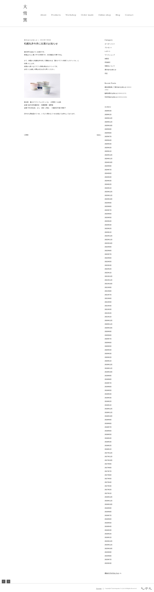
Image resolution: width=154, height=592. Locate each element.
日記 (106, 73)
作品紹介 (107, 62)
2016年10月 (108, 504)
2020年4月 (108, 350)
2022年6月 (108, 258)
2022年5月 (108, 261)
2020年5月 (108, 346)
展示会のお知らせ (31, 40)
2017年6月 (108, 475)
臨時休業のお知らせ (111, 93)
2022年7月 (108, 254)
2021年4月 (108, 306)
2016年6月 (108, 519)
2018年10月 (108, 416)
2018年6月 (108, 431)
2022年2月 (108, 269)
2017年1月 (108, 493)
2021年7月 (108, 295)
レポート (107, 51)
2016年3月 (108, 530)
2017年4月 (108, 482)
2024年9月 (108, 166)
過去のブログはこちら (113, 573)
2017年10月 (108, 460)
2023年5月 (108, 217)
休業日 (107, 59)
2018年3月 (108, 442)
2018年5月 (108, 434)
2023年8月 (108, 206)
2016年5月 (108, 523)
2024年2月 (108, 184)
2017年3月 (108, 486)
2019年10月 (108, 372)
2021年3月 (108, 309)
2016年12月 (108, 497)
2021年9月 (108, 287)
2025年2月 (108, 147)
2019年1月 (108, 405)
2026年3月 (108, 111)
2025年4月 (108, 140)
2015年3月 (108, 563)
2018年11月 (108, 412)
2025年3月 (108, 144)
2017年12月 (108, 453)
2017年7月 (108, 471)
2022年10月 (108, 243)
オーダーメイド (110, 44)
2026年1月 (108, 114)
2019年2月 (108, 401)
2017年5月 (108, 478)
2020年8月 (108, 335)
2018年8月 (108, 423)
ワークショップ (110, 55)
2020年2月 (108, 357)
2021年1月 (108, 317)
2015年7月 (108, 559)
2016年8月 (108, 512)
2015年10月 (108, 548)
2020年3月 (108, 353)
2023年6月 (108, 214)
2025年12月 (108, 118)
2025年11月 (108, 122)
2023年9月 (108, 203)
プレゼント (108, 47)
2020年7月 (108, 339)
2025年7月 (108, 136)
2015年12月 (108, 541)
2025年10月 (108, 125)
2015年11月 (108, 545)
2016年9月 (108, 508)
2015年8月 (108, 556)
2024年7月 (108, 170)
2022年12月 (108, 236)
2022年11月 (108, 239)
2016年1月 (108, 537)
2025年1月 (108, 151)
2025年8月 (108, 133)
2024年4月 (108, 177)
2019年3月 (108, 398)
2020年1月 (108, 361)
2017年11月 (108, 456)
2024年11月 (108, 158)
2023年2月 (108, 228)
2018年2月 (108, 445)
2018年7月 (108, 427)
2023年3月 (108, 225)
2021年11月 (108, 280)
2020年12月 (108, 320)
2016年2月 (108, 534)
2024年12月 (108, 155)
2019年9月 (108, 376)
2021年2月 (108, 313)
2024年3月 (108, 181)
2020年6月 (108, 342)
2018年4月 (108, 438)
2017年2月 (108, 489)
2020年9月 (108, 331)
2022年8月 (108, 250)
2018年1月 (108, 449)
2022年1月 (108, 273)
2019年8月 (108, 379)
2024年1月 (108, 188)
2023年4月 (108, 221)
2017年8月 (108, 468)
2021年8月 (108, 291)
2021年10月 (108, 284)
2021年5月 (108, 302)
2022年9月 (108, 247)
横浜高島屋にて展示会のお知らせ (115, 87)
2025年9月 (108, 129)
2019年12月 (108, 364)
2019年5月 (108, 390)
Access (99, 588)
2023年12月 (108, 192)
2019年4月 (108, 394)
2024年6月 (108, 173)
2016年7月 (108, 515)
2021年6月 (108, 298)
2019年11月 (108, 368)
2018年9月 (108, 420)
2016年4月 (108, 526)
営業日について (110, 66)
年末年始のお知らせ (111, 97)
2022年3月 (108, 265)
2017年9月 (108, 464)
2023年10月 (108, 199)
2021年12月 (108, 276)
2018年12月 (108, 409)
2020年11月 (108, 324)
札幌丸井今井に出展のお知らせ (41, 43)
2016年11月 (108, 501)
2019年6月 (108, 387)
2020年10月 (108, 328)
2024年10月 (108, 162)
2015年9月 (108, 552)
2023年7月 (108, 210)
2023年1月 (108, 232)
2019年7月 (108, 383)
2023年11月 (108, 195)
